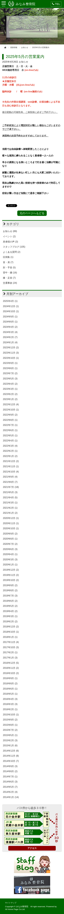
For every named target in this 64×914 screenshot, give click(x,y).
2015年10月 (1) (11, 714)
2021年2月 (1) (10, 508)
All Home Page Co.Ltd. (15, 909)
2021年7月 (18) (11, 487)
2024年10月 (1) (11, 311)
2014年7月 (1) (10, 776)
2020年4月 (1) (10, 554)
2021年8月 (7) (10, 482)
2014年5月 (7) (10, 787)
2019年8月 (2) (10, 590)
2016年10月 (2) (11, 673)
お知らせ (23, 62)
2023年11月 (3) (11, 353)
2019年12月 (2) (11, 570)
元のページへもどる (32, 213)
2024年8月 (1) (10, 321)
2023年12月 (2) (11, 347)
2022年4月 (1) (10, 440)
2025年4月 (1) (10, 301)
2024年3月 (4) (10, 332)
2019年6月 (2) (10, 601)
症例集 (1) (8, 257)
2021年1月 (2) (10, 513)
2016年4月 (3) (10, 699)
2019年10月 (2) (11, 580)
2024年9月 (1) (10, 316)
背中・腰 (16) (10, 272)
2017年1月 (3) (10, 657)
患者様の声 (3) (10, 241)
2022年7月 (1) (10, 425)
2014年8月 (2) (10, 771)
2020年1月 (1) (10, 564)
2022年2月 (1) (10, 451)
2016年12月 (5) (11, 663)
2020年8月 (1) (10, 539)
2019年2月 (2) (10, 621)
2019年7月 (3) (10, 595)
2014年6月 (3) (10, 781)
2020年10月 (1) (11, 528)
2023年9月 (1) (10, 363)
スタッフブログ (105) (14, 247)
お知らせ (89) (10, 231)
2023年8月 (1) (10, 368)
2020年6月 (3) (10, 549)
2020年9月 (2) (10, 533)
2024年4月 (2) (10, 327)
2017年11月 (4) (11, 642)
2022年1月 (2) (10, 456)
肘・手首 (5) (9, 267)
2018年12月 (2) (11, 626)
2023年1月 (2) (10, 399)
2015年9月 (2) (10, 719)
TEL (56, 4)
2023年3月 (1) (10, 389)
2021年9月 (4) (10, 477)
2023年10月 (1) (11, 358)
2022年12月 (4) (11, 404)
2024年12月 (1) (11, 306)
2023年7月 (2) (10, 373)
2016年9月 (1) (10, 678)
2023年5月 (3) (10, 378)
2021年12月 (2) (11, 461)
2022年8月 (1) (10, 420)
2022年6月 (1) (10, 430)
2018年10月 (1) (11, 632)
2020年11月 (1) (11, 523)
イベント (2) (9, 236)
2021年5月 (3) (10, 492)
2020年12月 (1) (11, 518)
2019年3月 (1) (10, 616)
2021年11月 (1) (11, 466)
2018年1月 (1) (10, 637)
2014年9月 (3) (10, 766)
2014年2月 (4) (10, 792)
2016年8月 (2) (10, 683)
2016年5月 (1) (10, 694)
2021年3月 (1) (10, 502)
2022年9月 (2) (10, 415)
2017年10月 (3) (11, 647)
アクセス (32, 848)
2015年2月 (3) (10, 740)
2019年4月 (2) (10, 611)
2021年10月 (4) (11, 471)
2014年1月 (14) (11, 797)
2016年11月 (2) (11, 668)
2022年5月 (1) (10, 435)
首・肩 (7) (8, 262)
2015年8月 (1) (10, 725)
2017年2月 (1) (10, 652)
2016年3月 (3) (10, 704)
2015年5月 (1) (10, 735)
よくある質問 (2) (11, 252)
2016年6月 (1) (10, 688)
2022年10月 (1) (11, 409)
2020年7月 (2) (10, 544)
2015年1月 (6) (10, 745)
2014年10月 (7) (11, 761)
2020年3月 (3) (10, 559)
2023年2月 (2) (10, 394)
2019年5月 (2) (10, 606)
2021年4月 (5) (10, 497)
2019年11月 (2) (11, 575)
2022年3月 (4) (10, 446)
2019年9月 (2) (10, 585)
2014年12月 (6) (11, 750)
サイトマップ (10, 903)
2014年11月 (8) (11, 756)
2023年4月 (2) (10, 384)
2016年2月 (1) (10, 709)
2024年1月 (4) (10, 342)
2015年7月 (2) (10, 730)
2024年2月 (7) (10, 337)
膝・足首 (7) (9, 278)
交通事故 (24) (10, 283)
